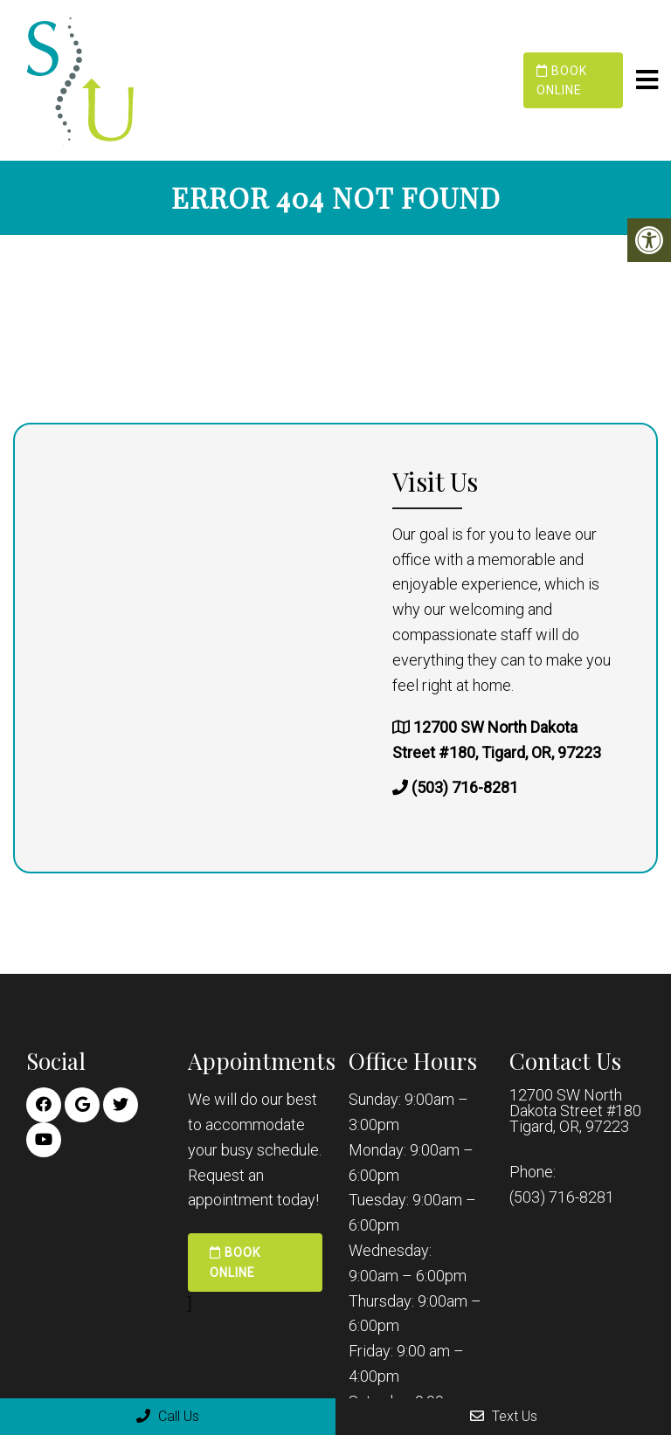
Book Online (561, 80)
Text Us (503, 1416)
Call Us (167, 1416)
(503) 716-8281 (465, 787)
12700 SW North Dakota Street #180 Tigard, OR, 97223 (575, 1111)
